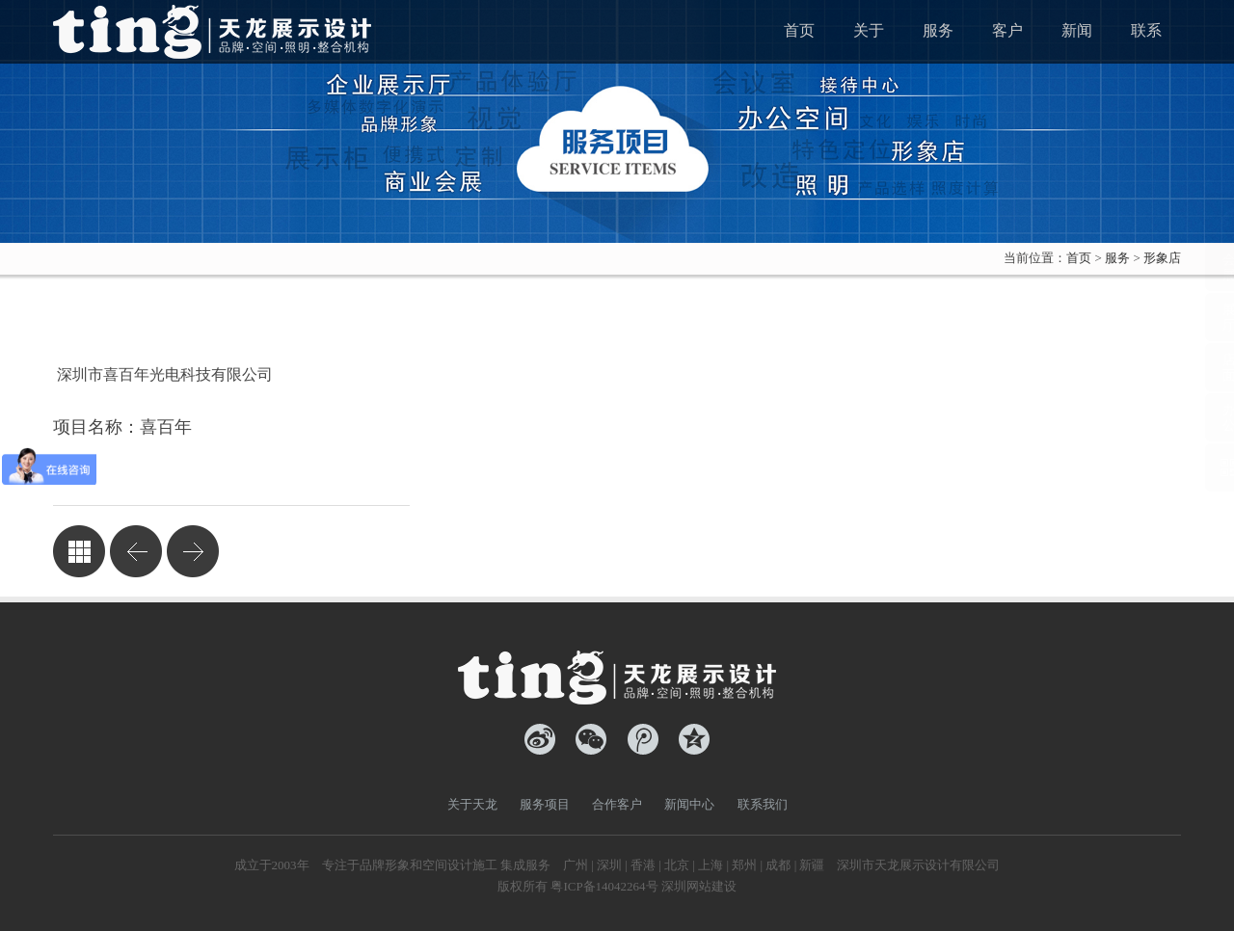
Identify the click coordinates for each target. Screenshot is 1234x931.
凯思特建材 (136, 551)
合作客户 (617, 804)
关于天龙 (472, 804)
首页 (1078, 258)
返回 (79, 551)
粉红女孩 (193, 551)
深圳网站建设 (699, 886)
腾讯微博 (643, 739)
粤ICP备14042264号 (603, 886)
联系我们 (763, 804)
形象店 (1162, 258)
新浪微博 (539, 739)
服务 (1117, 258)
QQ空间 (694, 739)
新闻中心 (689, 804)
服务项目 (545, 804)
